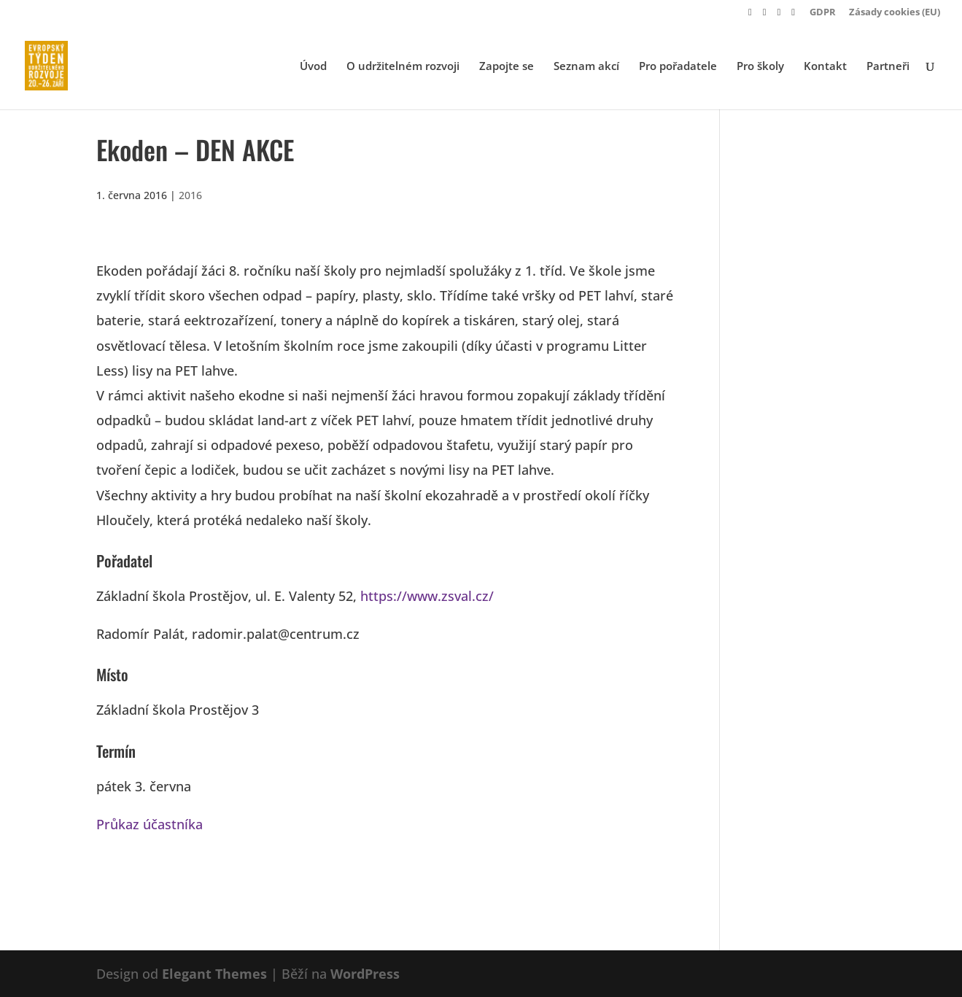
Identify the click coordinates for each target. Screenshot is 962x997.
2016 (190, 195)
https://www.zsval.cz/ (427, 596)
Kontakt (825, 67)
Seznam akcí (586, 67)
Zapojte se (506, 67)
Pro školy (760, 67)
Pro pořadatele (678, 67)
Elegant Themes (214, 973)
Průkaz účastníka (149, 824)
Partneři (887, 67)
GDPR (823, 12)
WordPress (365, 973)
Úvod (313, 67)
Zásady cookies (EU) (894, 12)
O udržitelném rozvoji (402, 67)
